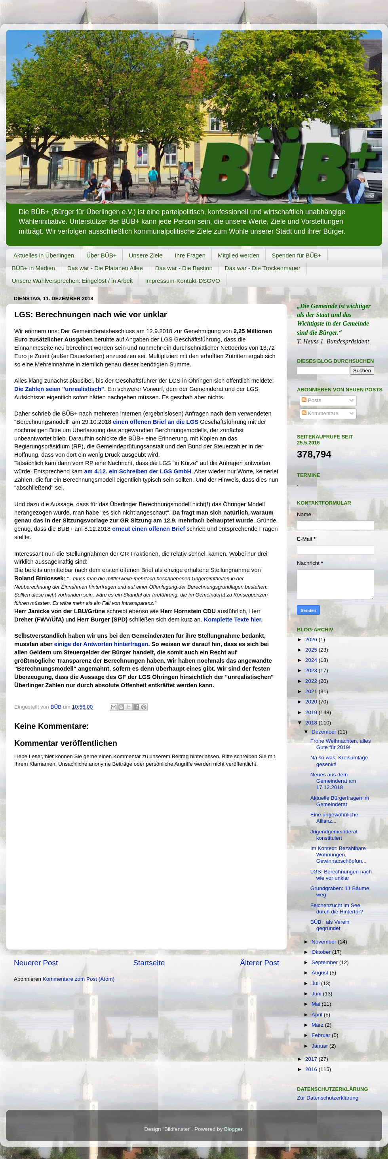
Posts (311, 400)
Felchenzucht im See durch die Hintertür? (336, 908)
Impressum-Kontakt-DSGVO (182, 280)
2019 (312, 712)
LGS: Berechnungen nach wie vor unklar (341, 875)
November (325, 942)
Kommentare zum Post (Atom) (79, 979)
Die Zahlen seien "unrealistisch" (59, 389)
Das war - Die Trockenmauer (263, 268)
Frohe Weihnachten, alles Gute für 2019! (340, 744)
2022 (312, 681)
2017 (312, 1059)
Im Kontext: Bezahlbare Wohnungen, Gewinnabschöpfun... (338, 854)
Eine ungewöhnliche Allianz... (334, 818)
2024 (312, 660)
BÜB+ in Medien (33, 268)
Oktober (322, 952)
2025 (312, 650)
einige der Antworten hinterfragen (101, 644)
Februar (322, 1035)
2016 (312, 1069)
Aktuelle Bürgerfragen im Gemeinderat (339, 801)
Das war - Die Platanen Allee (105, 268)
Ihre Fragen (190, 255)
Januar (320, 1046)
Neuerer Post (36, 963)
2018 (312, 723)
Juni (317, 994)
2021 (312, 691)
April (318, 1015)
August (321, 973)
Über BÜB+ (101, 255)
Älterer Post (259, 963)
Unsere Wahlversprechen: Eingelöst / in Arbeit (72, 280)
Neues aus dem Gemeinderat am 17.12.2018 (333, 781)
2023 (312, 670)
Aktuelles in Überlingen (43, 255)
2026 (312, 639)
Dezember (325, 732)
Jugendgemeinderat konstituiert (334, 835)
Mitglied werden (238, 255)
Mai (317, 1004)
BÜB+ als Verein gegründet (330, 925)
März (318, 1025)
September (325, 962)
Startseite (149, 963)
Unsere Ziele (145, 255)
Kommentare (320, 413)
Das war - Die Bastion (184, 268)
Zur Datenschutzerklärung (327, 1098)
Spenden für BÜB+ (296, 255)
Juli (316, 983)
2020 (312, 702)
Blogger (233, 1129)
